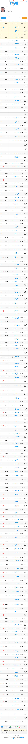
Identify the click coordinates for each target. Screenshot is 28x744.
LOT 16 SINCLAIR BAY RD (17, 549)
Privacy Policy (14, 738)
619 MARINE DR (17, 628)
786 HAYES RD (17, 631)
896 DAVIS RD (17, 166)
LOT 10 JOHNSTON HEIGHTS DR (16, 541)
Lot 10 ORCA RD (17, 709)
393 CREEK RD (17, 110)
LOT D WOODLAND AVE (16, 471)
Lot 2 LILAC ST (17, 64)
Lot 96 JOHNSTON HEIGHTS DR (16, 307)
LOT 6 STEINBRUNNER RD (17, 443)
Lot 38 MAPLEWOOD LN (17, 718)
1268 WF (16, 281)
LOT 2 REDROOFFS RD (16, 714)
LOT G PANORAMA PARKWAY (16, 200)
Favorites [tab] (7, 13)
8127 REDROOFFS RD (16, 386)
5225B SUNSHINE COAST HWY (16, 342)
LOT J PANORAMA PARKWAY (16, 204)
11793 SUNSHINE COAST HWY (16, 675)
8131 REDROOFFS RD (16, 97)
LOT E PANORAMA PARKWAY (16, 217)
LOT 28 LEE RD (17, 475)
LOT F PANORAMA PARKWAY (16, 214)
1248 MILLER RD (17, 415)
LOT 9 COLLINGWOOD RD (17, 419)
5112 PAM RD (17, 654)
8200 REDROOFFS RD (16, 257)
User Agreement (22, 737)
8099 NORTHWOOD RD (17, 381)
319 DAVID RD (17, 345)
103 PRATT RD (17, 490)
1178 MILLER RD (17, 37)
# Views (10, 20)
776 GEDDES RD (17, 498)
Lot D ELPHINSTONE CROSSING (17, 160)
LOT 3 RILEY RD (17, 604)
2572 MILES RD (17, 295)
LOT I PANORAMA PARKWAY (16, 207)
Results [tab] (3, 13)
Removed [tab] (13, 13)
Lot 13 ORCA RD (17, 591)
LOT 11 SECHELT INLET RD (17, 289)
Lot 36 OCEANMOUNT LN (17, 186)
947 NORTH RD (17, 519)
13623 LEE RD (17, 153)
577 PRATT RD (17, 249)
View (12, 23)
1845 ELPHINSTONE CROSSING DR (17, 317)
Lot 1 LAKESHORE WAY (16, 587)
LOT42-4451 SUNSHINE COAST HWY (16, 373)
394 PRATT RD (17, 412)
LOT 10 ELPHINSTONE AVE (17, 560)
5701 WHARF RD (17, 79)
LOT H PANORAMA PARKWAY (16, 672)
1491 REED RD (17, 34)
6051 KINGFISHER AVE (16, 177)
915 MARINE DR (17, 197)
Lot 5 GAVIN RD (17, 456)
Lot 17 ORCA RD (17, 568)
